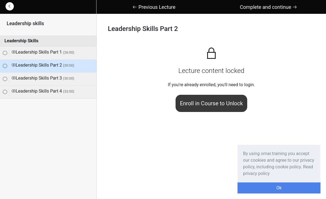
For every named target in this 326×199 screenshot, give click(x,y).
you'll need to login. (236, 84)
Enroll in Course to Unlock (211, 103)
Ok (278, 187)
